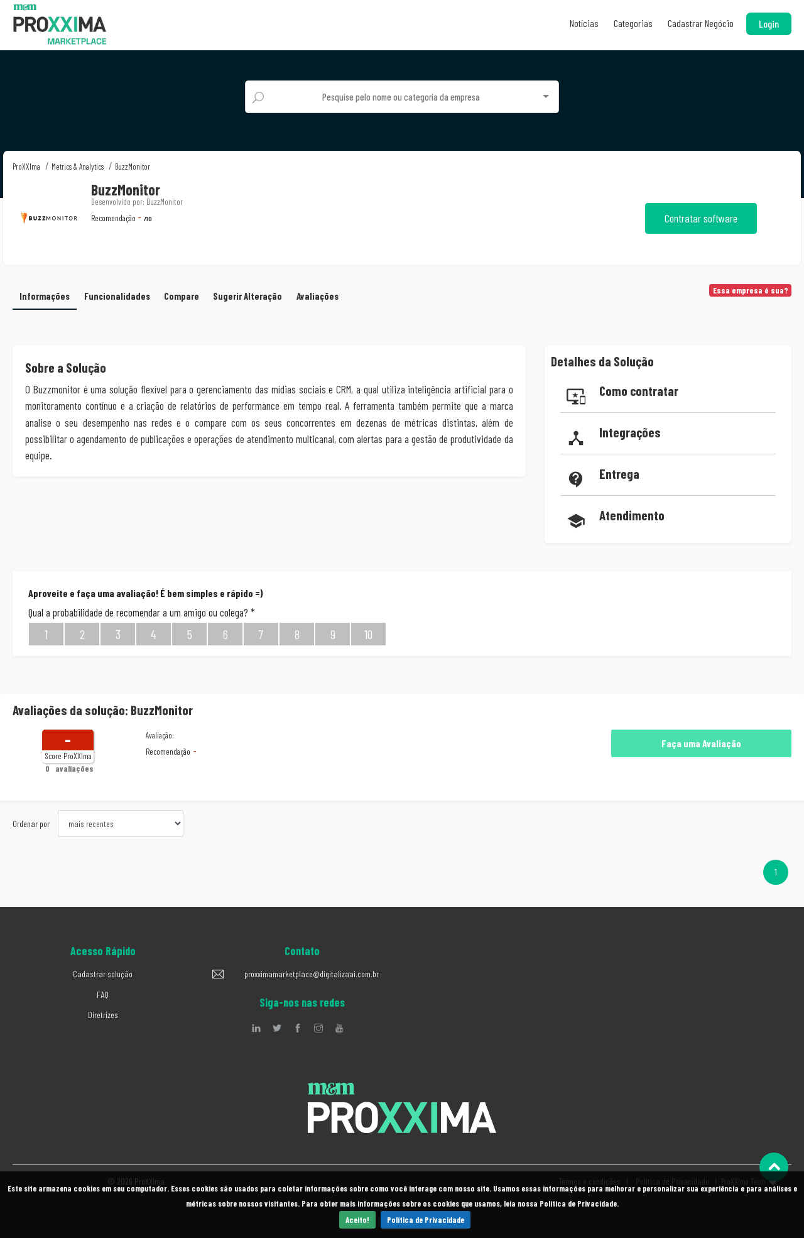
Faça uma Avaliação (701, 743)
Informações (44, 296)
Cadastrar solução (103, 973)
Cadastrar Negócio (701, 23)
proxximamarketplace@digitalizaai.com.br (311, 973)
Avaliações (317, 296)
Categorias (633, 23)
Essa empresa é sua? (750, 290)
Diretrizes (103, 1014)
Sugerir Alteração (247, 296)
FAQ (103, 994)
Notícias (584, 23)
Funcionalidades (117, 296)
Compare (181, 296)
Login (769, 24)
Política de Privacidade (425, 1220)
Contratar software (701, 218)
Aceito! (357, 1220)
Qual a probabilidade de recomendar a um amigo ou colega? (141, 612)
